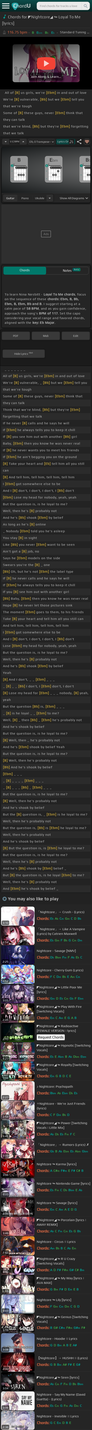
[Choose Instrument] (50, 198)
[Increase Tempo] (23, 142)
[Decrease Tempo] (5, 142)
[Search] (85, 6)
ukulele (39, 198)
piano (25, 198)
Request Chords (50, 1037)
